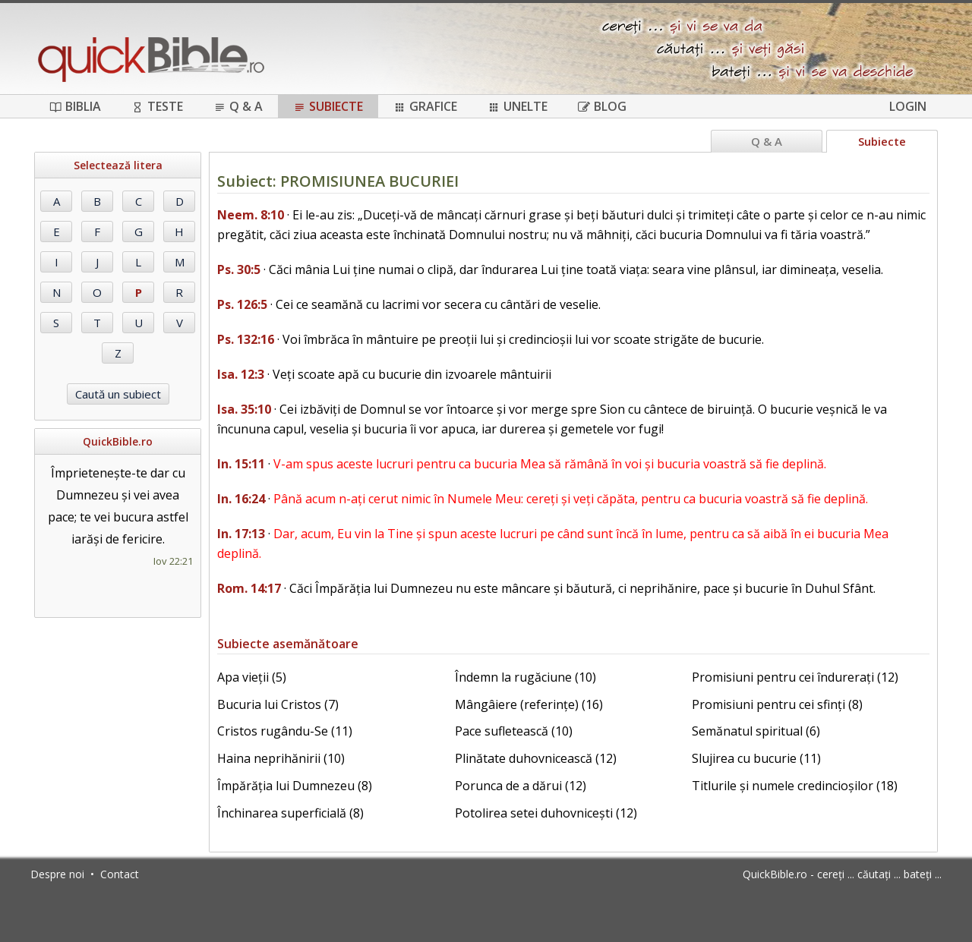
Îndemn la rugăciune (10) (525, 677)
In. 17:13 (241, 533)
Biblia (75, 106)
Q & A (238, 106)
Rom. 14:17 (249, 588)
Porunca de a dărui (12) (520, 785)
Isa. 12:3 (240, 374)
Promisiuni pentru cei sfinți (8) (777, 704)
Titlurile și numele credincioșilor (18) (795, 785)
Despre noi (57, 874)
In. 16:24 (241, 498)
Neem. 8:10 (250, 214)
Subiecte (328, 106)
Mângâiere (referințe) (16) (529, 704)
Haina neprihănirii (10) (281, 758)
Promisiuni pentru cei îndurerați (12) (795, 677)
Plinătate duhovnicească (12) (536, 758)
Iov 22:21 (173, 561)
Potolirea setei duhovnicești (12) (546, 813)
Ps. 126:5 (242, 304)
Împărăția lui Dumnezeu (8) (294, 785)
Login (907, 106)
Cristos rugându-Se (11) (284, 731)
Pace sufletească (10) (514, 731)
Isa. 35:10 (244, 409)
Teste (157, 106)
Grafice (425, 106)
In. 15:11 (241, 463)
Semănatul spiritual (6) (756, 731)
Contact (119, 874)
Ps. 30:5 (238, 269)
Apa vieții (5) (251, 677)
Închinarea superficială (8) (290, 813)
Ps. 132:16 (245, 339)
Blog (602, 106)
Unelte (518, 106)
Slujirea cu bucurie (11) (756, 758)
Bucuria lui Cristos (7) (278, 704)
